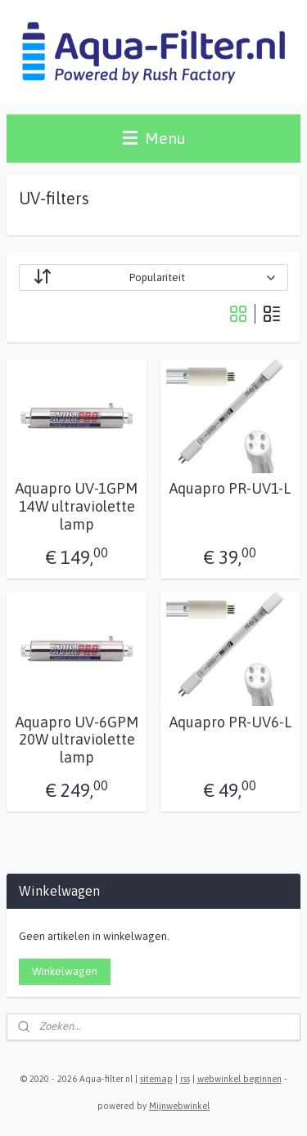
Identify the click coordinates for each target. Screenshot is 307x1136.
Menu (154, 138)
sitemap (156, 1079)
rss (185, 1079)
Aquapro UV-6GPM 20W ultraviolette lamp (77, 739)
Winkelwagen (64, 971)
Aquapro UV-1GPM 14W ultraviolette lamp (77, 506)
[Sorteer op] (153, 277)
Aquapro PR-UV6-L (230, 721)
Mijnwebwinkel (179, 1106)
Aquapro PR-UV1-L (230, 488)
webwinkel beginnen (239, 1079)
